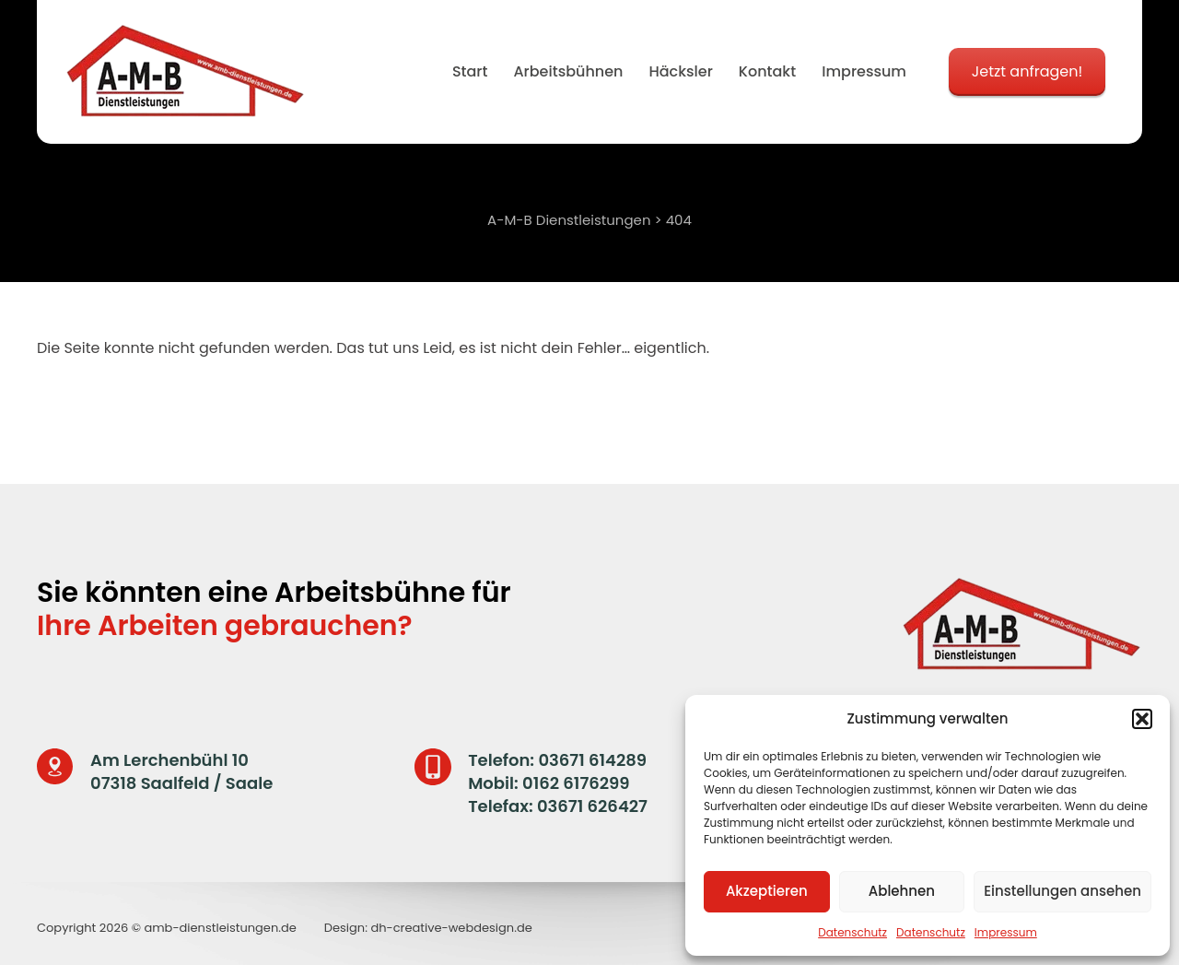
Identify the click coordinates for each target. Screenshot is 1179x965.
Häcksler (680, 71)
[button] (1142, 719)
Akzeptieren (767, 890)
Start (470, 71)
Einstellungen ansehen (1062, 890)
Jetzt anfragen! (1027, 71)
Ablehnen (902, 890)
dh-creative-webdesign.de (450, 927)
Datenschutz (852, 932)
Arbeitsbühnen (568, 71)
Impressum (1006, 932)
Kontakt (767, 71)
